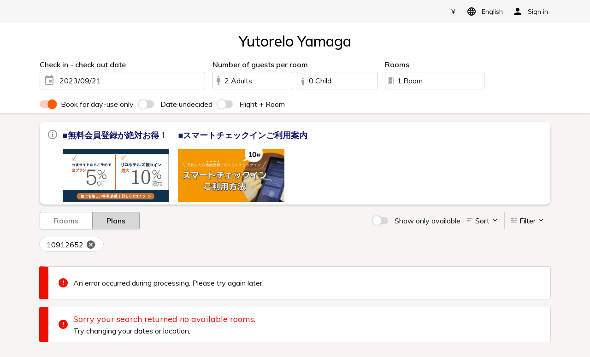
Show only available (427, 220)
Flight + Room (262, 104)
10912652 (71, 245)
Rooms (66, 220)
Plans (115, 220)
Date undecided (186, 104)
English (483, 11)
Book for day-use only (97, 104)
